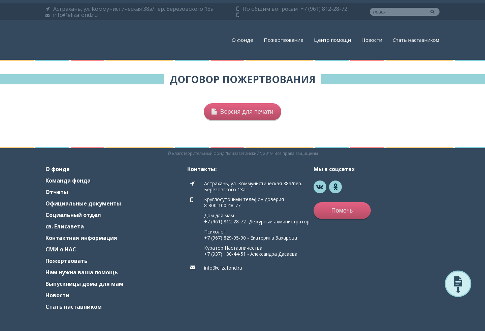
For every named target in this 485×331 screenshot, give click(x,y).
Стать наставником (416, 39)
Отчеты (56, 192)
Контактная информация (81, 238)
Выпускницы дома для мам (84, 283)
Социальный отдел (73, 215)
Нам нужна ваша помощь (81, 272)
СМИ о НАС (60, 249)
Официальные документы (83, 203)
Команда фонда (68, 180)
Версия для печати (242, 111)
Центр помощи (332, 39)
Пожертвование (283, 39)
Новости (371, 39)
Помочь (342, 210)
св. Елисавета (64, 226)
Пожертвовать (66, 261)
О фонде (242, 39)
